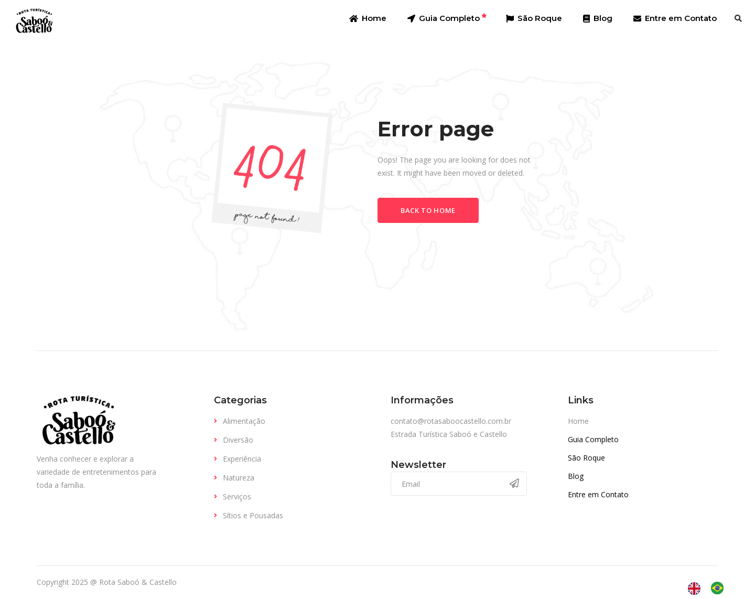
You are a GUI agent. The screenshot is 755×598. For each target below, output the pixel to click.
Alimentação (244, 421)
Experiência (242, 459)
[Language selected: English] (711, 588)
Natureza (238, 478)
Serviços (237, 496)
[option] (720, 588)
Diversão (238, 440)
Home (578, 421)
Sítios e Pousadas (253, 515)
